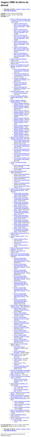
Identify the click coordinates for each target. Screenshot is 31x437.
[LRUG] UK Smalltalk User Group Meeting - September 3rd (20, 410)
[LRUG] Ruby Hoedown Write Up (20, 233)
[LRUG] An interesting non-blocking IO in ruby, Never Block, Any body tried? (20, 372)
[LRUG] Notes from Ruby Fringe (20, 62)
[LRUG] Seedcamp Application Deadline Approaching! (19, 96)
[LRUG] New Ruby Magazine (19, 59)
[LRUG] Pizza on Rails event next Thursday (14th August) (20, 137)
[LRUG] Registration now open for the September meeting (20, 396)
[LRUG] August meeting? (18, 91)
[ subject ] (18, 9)
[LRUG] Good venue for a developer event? (21, 379)
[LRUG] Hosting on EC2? (18, 236)
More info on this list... (10, 10)
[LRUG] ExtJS (15, 354)
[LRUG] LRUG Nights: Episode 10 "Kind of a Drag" (22, 309)
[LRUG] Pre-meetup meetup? (19, 171)
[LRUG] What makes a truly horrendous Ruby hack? (21, 366)
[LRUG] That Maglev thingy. (18, 414)
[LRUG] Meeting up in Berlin (19, 398)
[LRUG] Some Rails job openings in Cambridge (20, 78)
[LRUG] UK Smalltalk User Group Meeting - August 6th (20, 65)
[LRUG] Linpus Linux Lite (18, 250)
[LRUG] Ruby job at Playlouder (19, 343)
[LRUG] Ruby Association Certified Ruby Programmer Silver (20, 189)
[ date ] (28, 9)
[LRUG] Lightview (16, 374)
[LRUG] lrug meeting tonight (19, 162)
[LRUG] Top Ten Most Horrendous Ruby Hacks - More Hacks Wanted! (20, 254)
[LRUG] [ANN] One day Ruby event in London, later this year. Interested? (20, 19)
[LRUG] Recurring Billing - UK (19, 383)
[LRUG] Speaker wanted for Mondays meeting (18, 101)
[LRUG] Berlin (18, 420)
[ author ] (23, 9)
